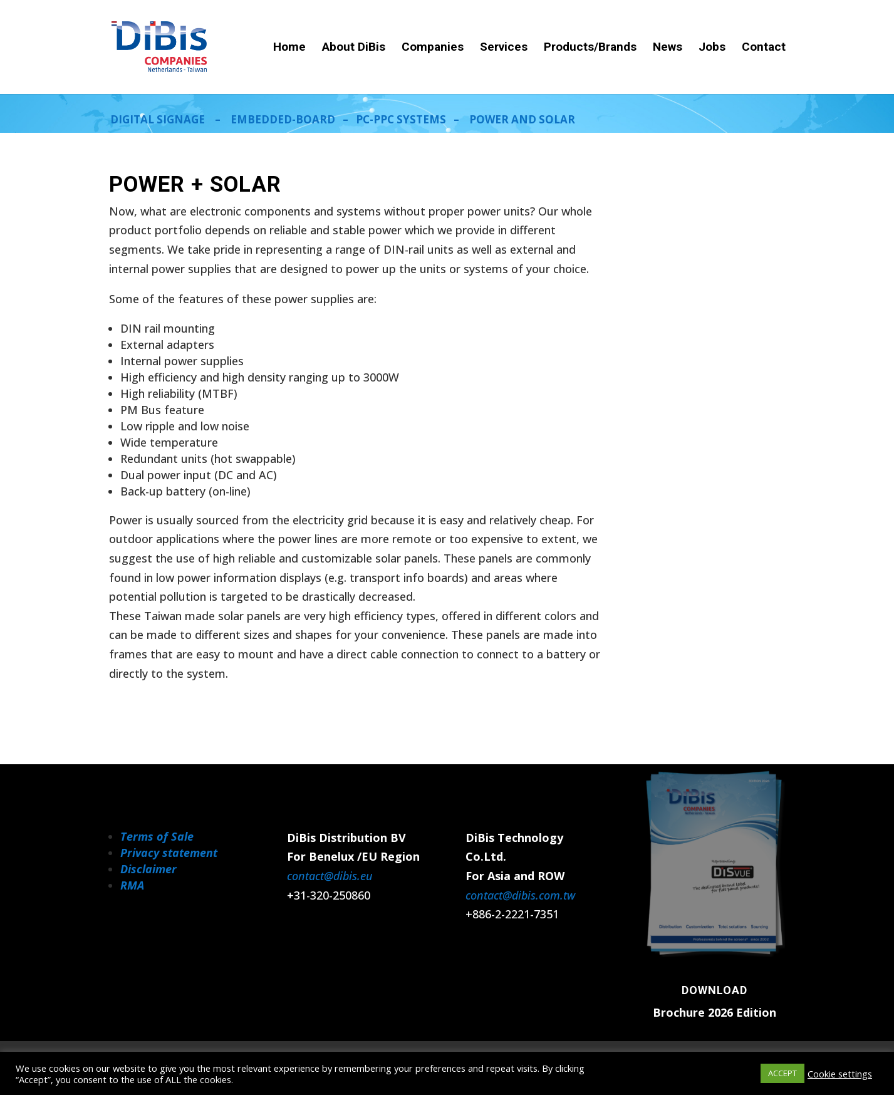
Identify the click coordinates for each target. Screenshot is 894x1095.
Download (714, 990)
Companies (433, 48)
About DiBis (353, 48)
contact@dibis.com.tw (520, 895)
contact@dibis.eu (330, 875)
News (667, 48)
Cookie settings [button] (840, 1073)
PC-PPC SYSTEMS (401, 119)
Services (504, 48)
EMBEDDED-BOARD (283, 119)
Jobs (712, 48)
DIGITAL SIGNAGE (157, 119)
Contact (764, 48)
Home (289, 48)
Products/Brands (590, 48)
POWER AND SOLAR (522, 119)
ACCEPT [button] (782, 1073)
